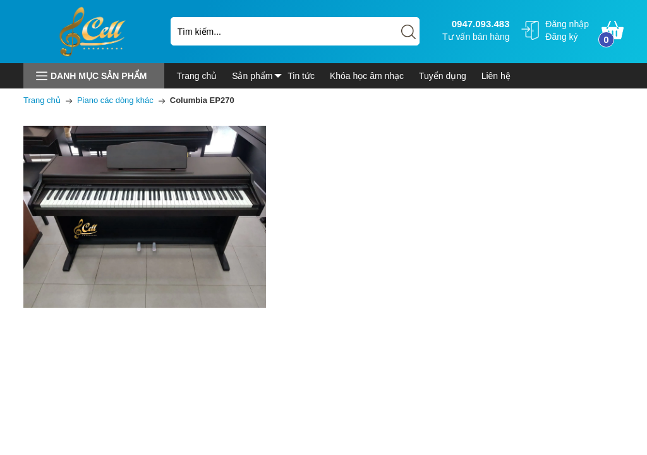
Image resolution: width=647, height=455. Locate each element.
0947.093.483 (479, 23)
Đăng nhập (567, 24)
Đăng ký (561, 37)
